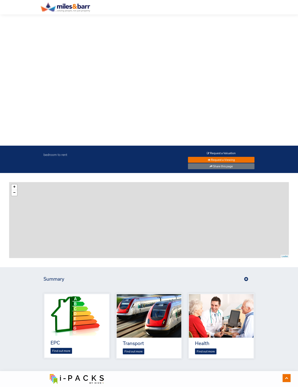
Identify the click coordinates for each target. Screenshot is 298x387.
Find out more (61, 350)
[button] (246, 279)
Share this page (221, 166)
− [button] (14, 193)
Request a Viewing (221, 159)
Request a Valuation (221, 153)
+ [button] (14, 187)
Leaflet (285, 256)
